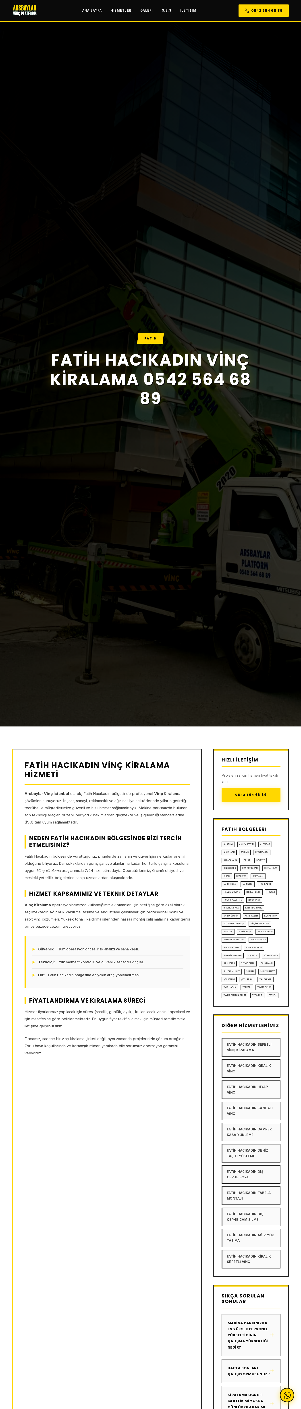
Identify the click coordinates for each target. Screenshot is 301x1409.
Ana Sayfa (92, 10)
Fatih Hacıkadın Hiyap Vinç (247, 1089)
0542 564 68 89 (264, 10)
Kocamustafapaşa (234, 924)
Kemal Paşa (270, 916)
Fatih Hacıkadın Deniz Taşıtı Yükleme (247, 1153)
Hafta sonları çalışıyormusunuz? (251, 1371)
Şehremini (229, 979)
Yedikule (257, 995)
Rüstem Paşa (271, 955)
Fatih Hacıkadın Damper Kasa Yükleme (249, 1131)
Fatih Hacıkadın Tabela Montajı (249, 1195)
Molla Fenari (258, 940)
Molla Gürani (231, 947)
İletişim (188, 10)
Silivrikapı (267, 963)
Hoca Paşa (254, 900)
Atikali (245, 852)
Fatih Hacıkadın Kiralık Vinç (249, 1068)
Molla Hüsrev (254, 947)
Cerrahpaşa (271, 868)
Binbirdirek (230, 868)
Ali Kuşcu (229, 852)
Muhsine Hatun (233, 955)
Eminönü (248, 884)
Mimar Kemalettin (234, 940)
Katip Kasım (251, 916)
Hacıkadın (265, 884)
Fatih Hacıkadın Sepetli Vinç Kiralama (249, 1047)
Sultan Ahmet (232, 971)
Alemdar (265, 844)
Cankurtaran (250, 868)
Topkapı (247, 987)
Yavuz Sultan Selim (235, 995)
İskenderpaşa (231, 908)
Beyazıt (260, 860)
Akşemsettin (246, 844)
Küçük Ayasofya (260, 924)
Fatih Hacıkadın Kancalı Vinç (250, 1110)
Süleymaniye (267, 971)
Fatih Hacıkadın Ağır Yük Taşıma (250, 1237)
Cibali (227, 876)
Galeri (146, 10)
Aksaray (228, 844)
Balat (247, 860)
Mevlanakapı (265, 932)
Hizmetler (121, 10)
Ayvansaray (261, 852)
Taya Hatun (230, 987)
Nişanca (252, 955)
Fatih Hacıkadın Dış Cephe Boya (245, 1174)
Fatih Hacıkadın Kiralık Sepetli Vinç (249, 1259)
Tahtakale (265, 979)
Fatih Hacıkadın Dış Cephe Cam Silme (245, 1216)
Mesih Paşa (245, 932)
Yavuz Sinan (264, 987)
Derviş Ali (258, 876)
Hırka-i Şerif (253, 892)
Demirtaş (241, 876)
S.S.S (167, 10)
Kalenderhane (253, 908)
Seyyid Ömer (248, 963)
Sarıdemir (229, 963)
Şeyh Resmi (247, 979)
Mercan (228, 932)
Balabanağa (231, 860)
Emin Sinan (230, 884)
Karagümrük (231, 916)
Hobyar (271, 892)
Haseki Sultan (232, 892)
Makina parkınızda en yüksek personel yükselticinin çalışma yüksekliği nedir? (251, 1335)
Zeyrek (272, 995)
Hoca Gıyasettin (233, 900)
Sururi (250, 971)
